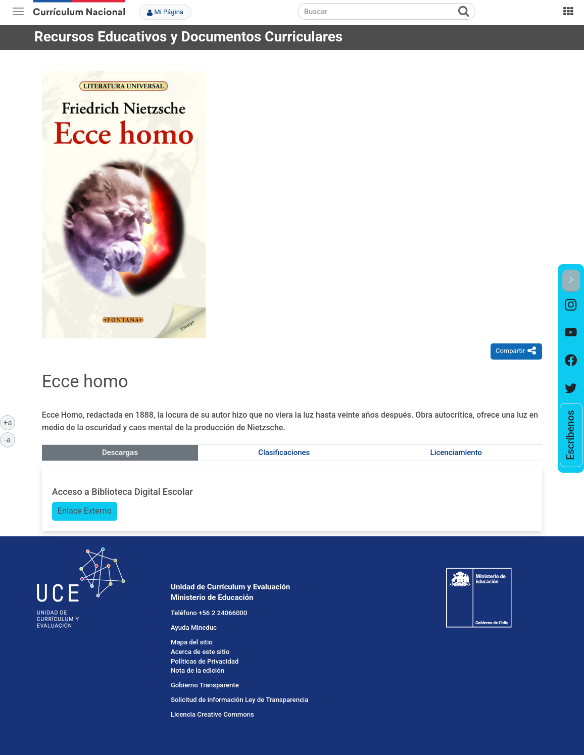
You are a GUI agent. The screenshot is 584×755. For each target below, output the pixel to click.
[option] (571, 306)
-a (10, 439)
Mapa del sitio (192, 642)
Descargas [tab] (120, 452)
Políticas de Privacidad (204, 661)
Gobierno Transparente (205, 685)
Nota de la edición (197, 670)
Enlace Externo (85, 511)
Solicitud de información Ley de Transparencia (239, 699)
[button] (571, 280)
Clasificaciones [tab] (284, 452)
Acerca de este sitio (200, 652)
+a (9, 422)
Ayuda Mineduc (194, 627)
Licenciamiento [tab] (456, 452)
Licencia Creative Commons (212, 714)
